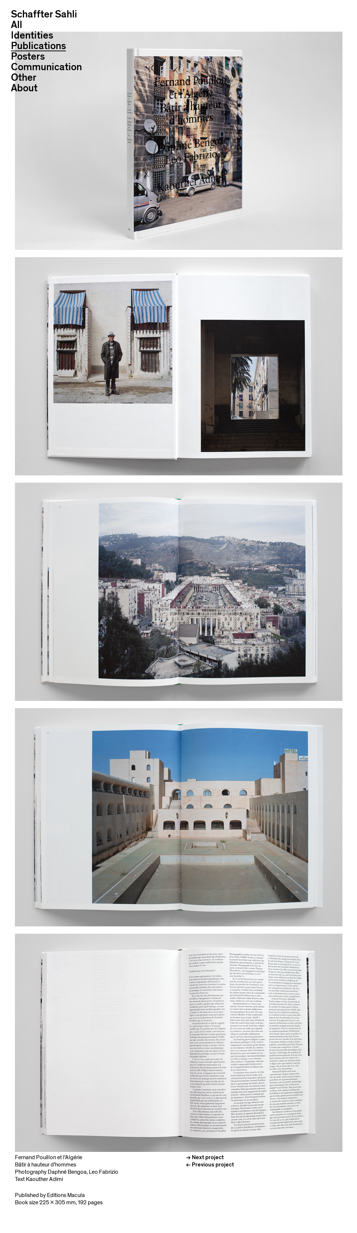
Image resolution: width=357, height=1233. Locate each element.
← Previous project (210, 1164)
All (16, 25)
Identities (32, 35)
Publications (38, 46)
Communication (46, 67)
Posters (28, 56)
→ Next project (205, 1157)
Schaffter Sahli (44, 14)
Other (23, 77)
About (24, 88)
